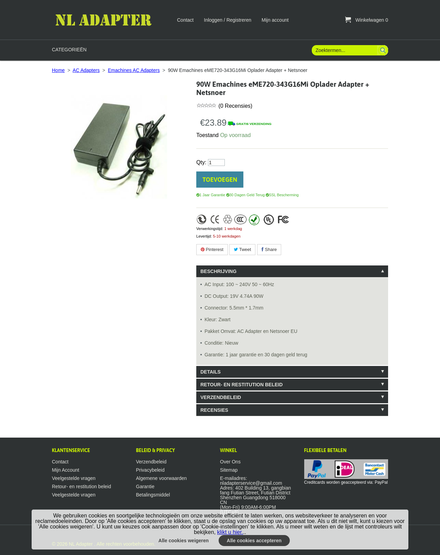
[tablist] (292, 340)
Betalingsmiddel (153, 494)
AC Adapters (86, 70)
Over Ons (230, 461)
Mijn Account (65, 470)
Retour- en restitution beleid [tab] (241, 384)
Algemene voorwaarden (161, 478)
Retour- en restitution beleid (81, 486)
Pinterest (212, 249)
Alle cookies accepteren (254, 540)
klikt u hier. (230, 532)
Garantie (145, 486)
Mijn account (275, 20)
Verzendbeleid (151, 461)
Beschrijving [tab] (218, 271)
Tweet (242, 249)
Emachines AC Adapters (134, 70)
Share (269, 249)
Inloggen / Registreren (227, 20)
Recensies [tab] (214, 410)
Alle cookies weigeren (183, 540)
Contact (185, 20)
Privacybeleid (150, 470)
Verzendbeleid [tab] (220, 397)
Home (58, 70)
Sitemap (229, 470)
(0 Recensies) (234, 106)
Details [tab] (210, 372)
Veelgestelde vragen (74, 478)
